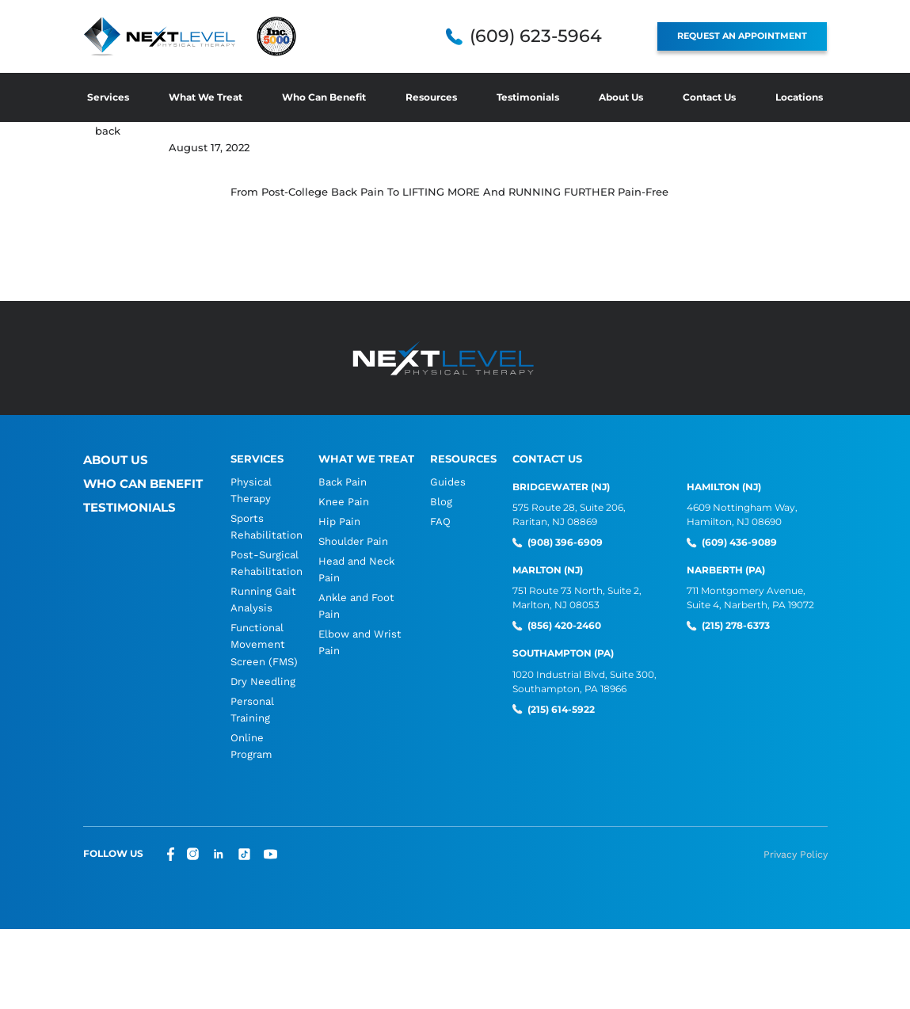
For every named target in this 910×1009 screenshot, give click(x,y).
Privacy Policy (796, 863)
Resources (431, 97)
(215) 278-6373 (734, 625)
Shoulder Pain (351, 543)
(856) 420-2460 (563, 625)
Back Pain (340, 481)
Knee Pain (342, 502)
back (107, 130)
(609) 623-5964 (549, 36)
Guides (445, 481)
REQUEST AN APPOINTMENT (749, 36)
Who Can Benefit (324, 97)
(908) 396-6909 (563, 542)
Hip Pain (337, 522)
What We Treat (205, 97)
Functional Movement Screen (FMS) (264, 649)
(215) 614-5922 (559, 708)
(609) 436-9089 (737, 542)
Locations (799, 97)
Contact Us (709, 97)
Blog (439, 502)
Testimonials (528, 97)
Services (108, 97)
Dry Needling (262, 687)
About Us (621, 97)
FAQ (438, 522)
